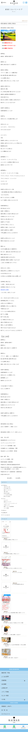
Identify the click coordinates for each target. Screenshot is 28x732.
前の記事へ (9, 478)
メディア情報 (5, 691)
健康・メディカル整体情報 (9, 506)
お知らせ (4, 510)
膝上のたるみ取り (7, 496)
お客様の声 (5, 512)
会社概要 (3, 684)
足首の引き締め (7, 493)
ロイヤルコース (5, 714)
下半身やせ (5, 485)
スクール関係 (6, 508)
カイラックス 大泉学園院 (6, 445)
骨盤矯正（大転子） (6, 706)
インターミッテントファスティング (10, 503)
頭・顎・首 (4, 710)
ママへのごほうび (6, 515)
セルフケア (6, 500)
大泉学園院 (14, 726)
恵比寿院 (4, 726)
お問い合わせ (23, 726)
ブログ (4, 498)
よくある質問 (5, 676)
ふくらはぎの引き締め (8, 494)
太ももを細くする (7, 488)
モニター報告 (5, 695)
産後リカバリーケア (7, 501)
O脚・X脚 (5, 491)
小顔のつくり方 (7, 504)
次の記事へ (18, 478)
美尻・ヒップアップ (7, 490)
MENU (3, 2)
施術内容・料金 (5, 672)
